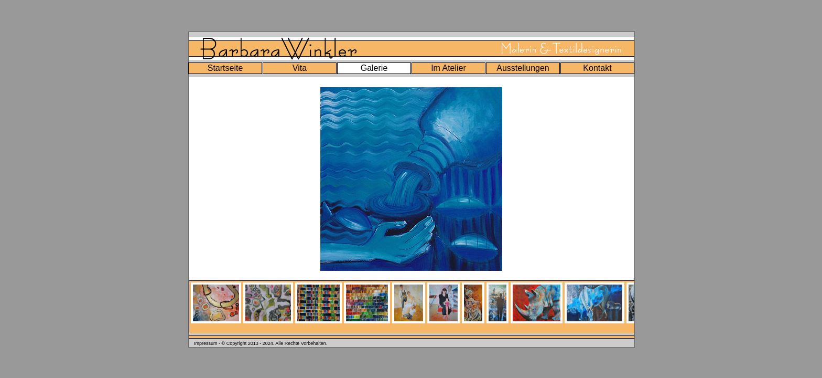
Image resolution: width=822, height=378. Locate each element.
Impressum (206, 343)
